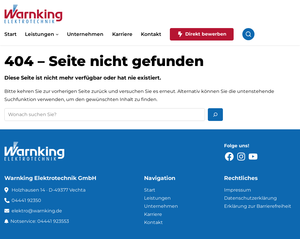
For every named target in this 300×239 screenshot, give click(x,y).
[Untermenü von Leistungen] (57, 34)
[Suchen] (215, 114)
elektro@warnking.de (37, 211)
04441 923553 (53, 221)
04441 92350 (26, 200)
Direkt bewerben (201, 34)
